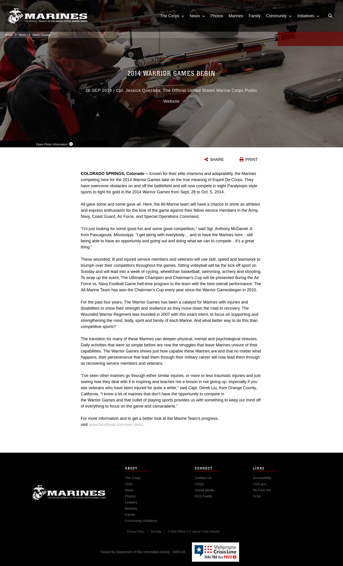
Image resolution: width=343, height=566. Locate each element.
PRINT (251, 159)
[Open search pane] (330, 16)
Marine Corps (69, 497)
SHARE (217, 159)
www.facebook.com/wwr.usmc (116, 424)
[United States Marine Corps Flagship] (47, 16)
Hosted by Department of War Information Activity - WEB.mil (143, 552)
